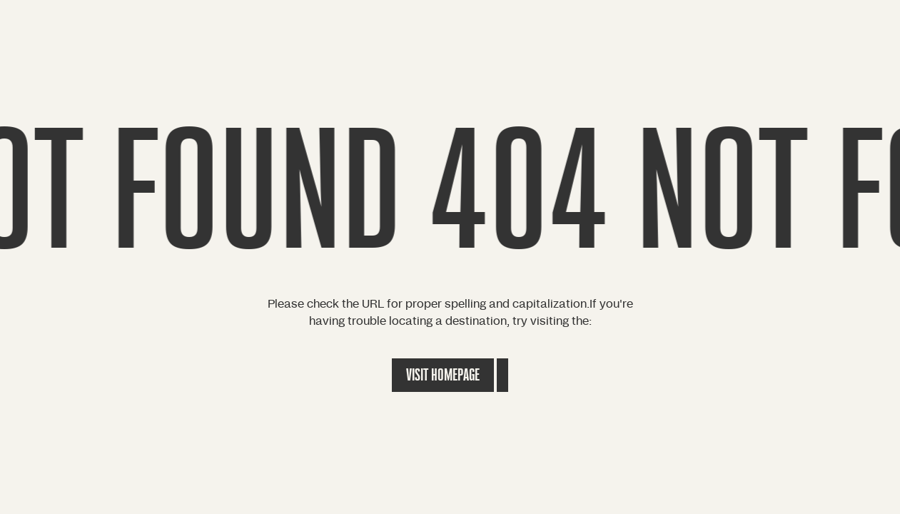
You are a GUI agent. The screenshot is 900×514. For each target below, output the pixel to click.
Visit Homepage (443, 375)
